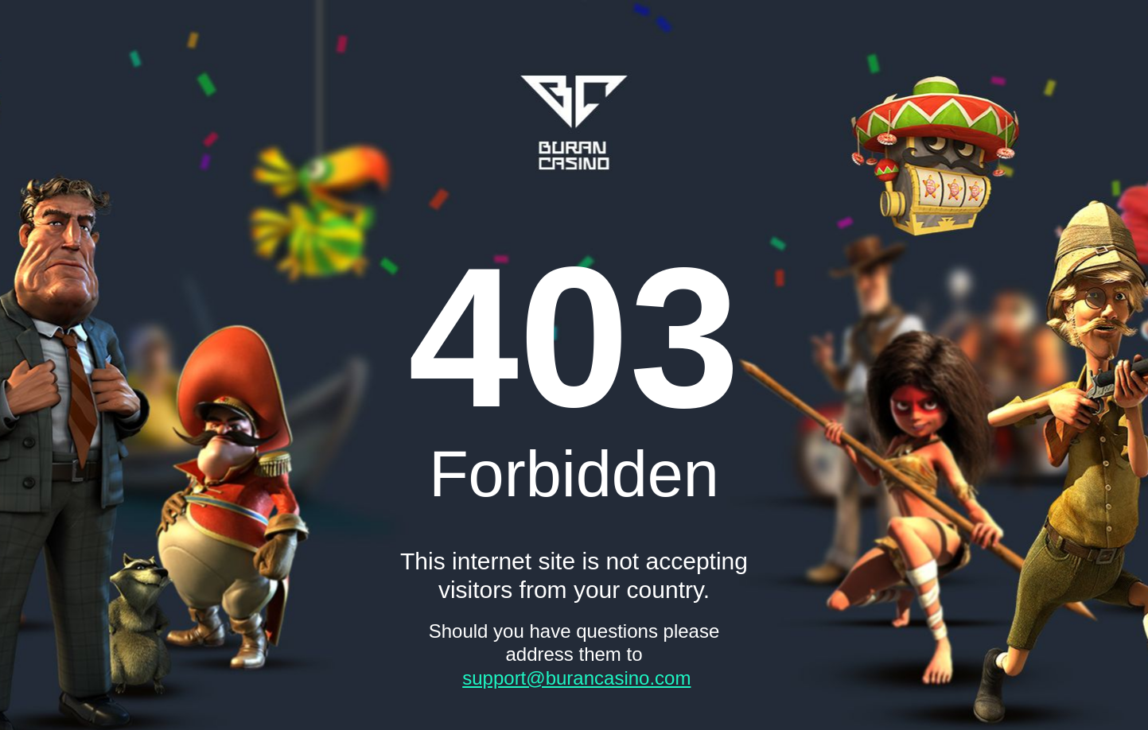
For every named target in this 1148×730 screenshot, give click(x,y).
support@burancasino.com (576, 678)
